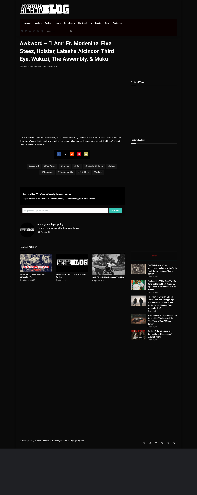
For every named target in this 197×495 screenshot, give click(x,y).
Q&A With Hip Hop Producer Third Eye (108, 276)
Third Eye (84, 172)
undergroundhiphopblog (33, 66)
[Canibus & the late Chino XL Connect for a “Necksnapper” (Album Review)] (138, 335)
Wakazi (98, 172)
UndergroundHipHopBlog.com (72, 441)
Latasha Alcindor (95, 166)
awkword (34, 166)
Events (98, 23)
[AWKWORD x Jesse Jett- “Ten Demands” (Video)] (36, 262)
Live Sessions (84, 23)
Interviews (68, 23)
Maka (112, 166)
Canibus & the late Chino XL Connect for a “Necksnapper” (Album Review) (160, 334)
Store (107, 23)
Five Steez (50, 166)
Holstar (65, 166)
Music (37, 23)
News (58, 23)
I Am (78, 166)
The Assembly (66, 172)
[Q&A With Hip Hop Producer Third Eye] (108, 263)
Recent (154, 256)
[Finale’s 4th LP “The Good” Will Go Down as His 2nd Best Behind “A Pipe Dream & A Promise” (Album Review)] (138, 285)
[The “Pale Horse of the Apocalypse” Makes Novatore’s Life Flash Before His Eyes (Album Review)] (138, 270)
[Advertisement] (125, 9)
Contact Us (117, 23)
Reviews (48, 23)
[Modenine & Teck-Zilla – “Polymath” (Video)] (72, 262)
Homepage (26, 23)
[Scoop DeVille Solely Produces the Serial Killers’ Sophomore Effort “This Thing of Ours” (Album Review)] (138, 320)
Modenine (48, 172)
